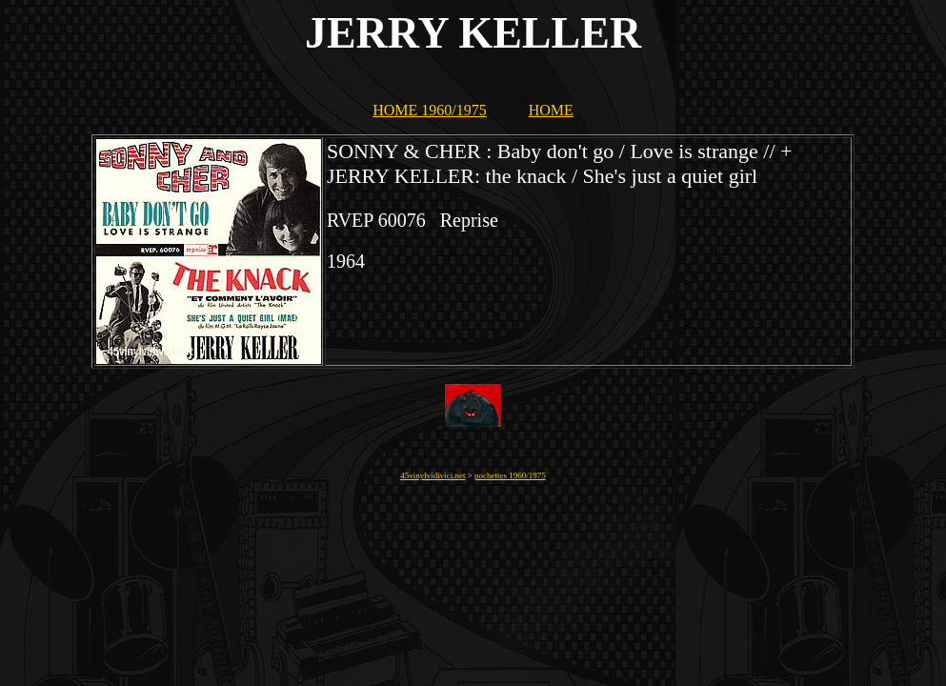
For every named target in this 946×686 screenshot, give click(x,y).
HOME (551, 110)
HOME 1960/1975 (429, 110)
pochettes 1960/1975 (510, 475)
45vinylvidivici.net (432, 475)
